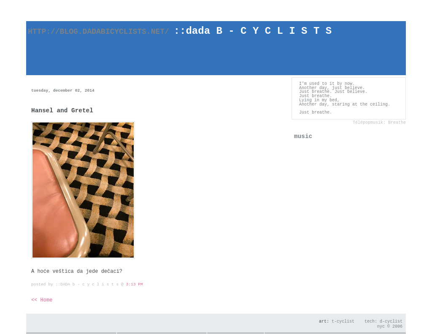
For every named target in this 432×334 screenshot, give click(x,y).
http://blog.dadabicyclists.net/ (107, 31)
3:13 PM (134, 284)
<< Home (41, 300)
